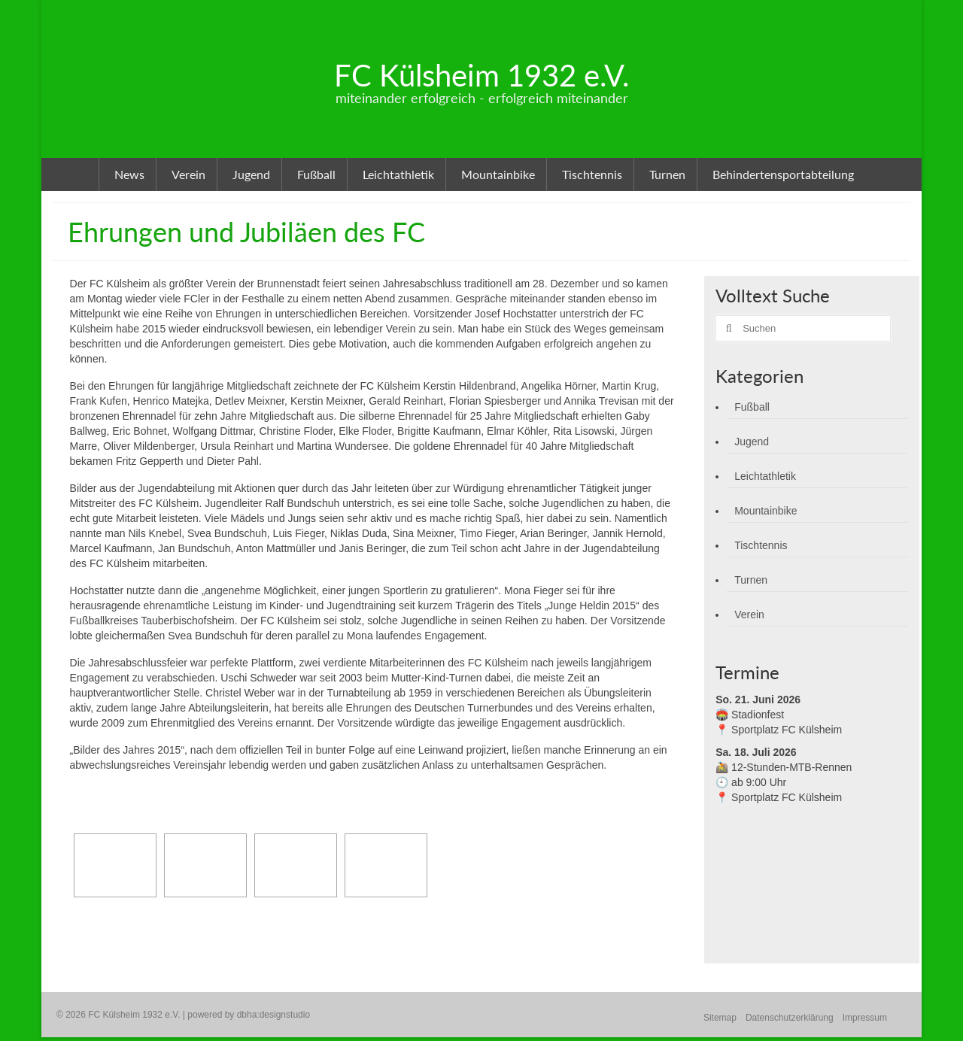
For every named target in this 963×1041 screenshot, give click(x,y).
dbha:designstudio (273, 1014)
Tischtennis (760, 545)
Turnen (750, 580)
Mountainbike (765, 511)
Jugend (751, 442)
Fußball (752, 407)
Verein (749, 615)
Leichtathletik (765, 476)
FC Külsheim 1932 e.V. (481, 75)
